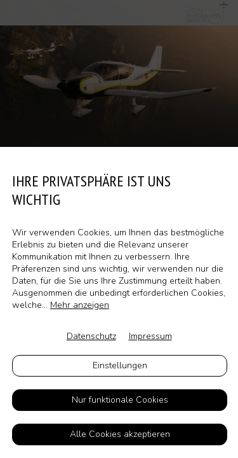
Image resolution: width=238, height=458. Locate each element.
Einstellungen (120, 365)
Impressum (150, 336)
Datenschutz (91, 336)
